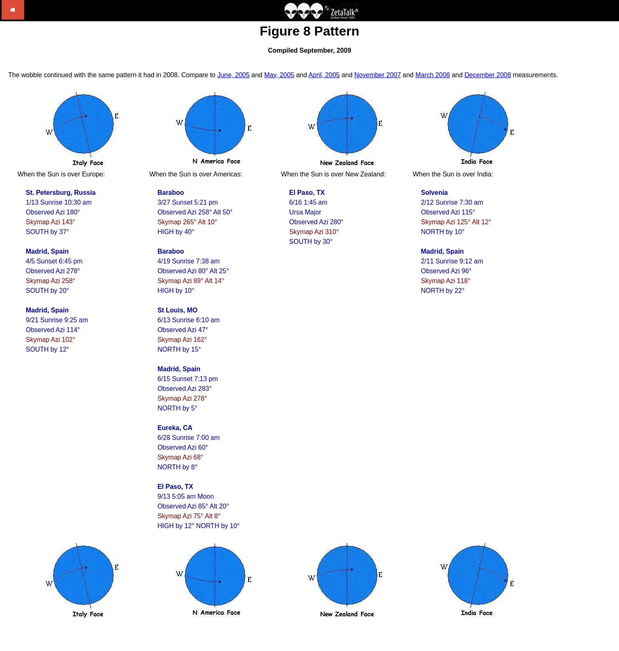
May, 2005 (279, 74)
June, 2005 (233, 74)
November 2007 (377, 74)
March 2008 (432, 74)
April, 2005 (324, 74)
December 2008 (487, 74)
